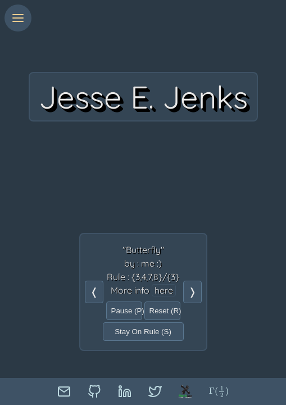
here (164, 290)
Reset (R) (164, 311)
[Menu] (18, 18)
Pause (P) (126, 311)
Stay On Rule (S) (143, 331)
